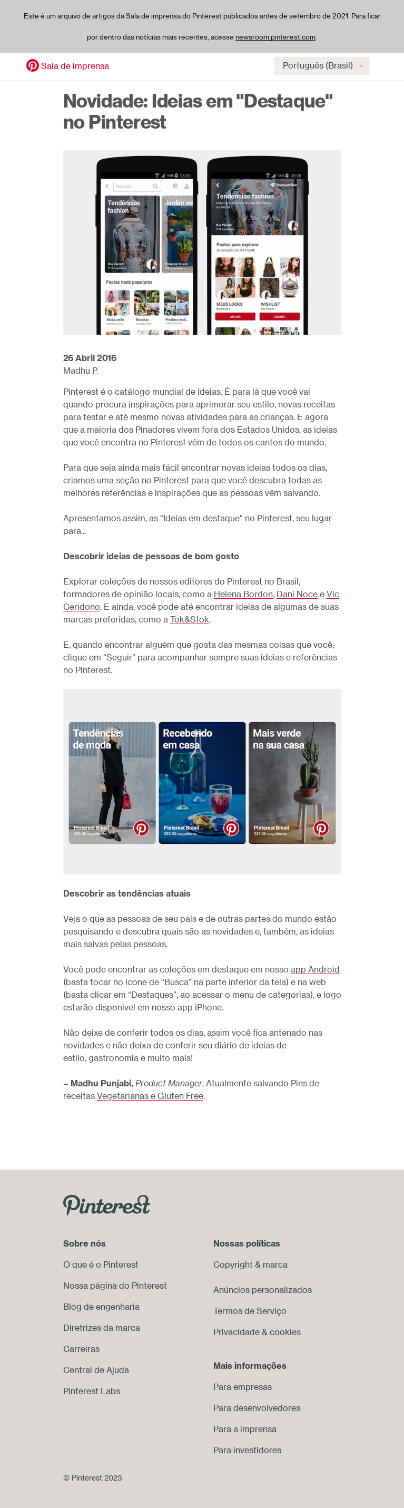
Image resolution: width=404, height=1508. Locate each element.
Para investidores (247, 1450)
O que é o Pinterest (101, 1264)
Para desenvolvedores (256, 1408)
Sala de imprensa (75, 66)
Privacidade (236, 1332)
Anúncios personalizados (262, 1290)
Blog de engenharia (101, 1306)
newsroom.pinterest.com (275, 37)
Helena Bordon (243, 594)
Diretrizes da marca (101, 1327)
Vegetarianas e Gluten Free (150, 1096)
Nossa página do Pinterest (115, 1285)
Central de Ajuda (96, 1370)
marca (275, 1264)
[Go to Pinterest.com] (106, 1204)
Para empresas (242, 1386)
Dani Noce (297, 594)
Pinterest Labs (91, 1391)
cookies (285, 1332)
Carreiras (81, 1349)
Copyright (233, 1264)
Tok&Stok (189, 619)
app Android (315, 969)
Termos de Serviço (250, 1311)
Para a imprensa (245, 1429)
